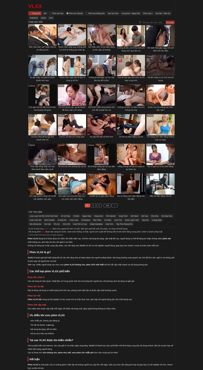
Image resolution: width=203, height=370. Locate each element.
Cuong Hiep (157, 220)
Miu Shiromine (35, 224)
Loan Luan (74, 220)
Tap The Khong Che (124, 224)
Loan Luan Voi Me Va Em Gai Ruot (44, 216)
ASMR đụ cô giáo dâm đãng (101, 196)
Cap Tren (109, 224)
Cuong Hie (62, 220)
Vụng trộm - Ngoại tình (131, 13)
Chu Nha (154, 216)
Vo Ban (76, 216)
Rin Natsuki (110, 216)
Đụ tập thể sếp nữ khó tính (101, 137)
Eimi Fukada (50, 220)
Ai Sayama (85, 220)
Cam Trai (118, 220)
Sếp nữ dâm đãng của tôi (161, 196)
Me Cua (145, 216)
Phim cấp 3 (147, 13)
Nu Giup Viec (167, 216)
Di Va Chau (65, 216)
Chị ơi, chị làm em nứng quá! (72, 137)
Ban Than (97, 220)
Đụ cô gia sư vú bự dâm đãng (160, 166)
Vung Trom (123, 216)
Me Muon (134, 216)
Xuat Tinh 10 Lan (80, 224)
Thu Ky (56, 224)
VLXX (35, 6)
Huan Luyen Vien (132, 220)
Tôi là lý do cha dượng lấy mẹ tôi (72, 166)
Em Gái (47, 224)
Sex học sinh (113, 13)
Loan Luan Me (35, 220)
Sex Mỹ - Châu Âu (163, 13)
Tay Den (145, 220)
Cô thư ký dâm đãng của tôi (131, 137)
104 (107, 205)
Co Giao (107, 220)
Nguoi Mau (86, 216)
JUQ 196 (66, 224)
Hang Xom (98, 216)
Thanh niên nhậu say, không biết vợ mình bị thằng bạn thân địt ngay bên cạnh (72, 50)
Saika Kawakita (96, 224)
